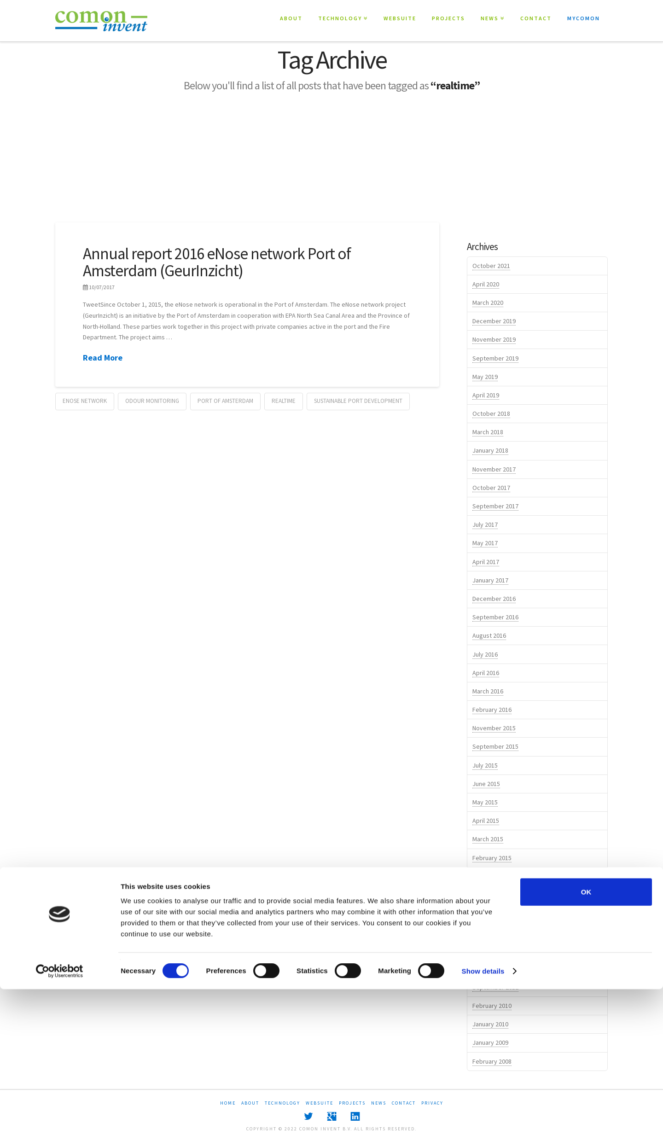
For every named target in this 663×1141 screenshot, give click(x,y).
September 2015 (495, 746)
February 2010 (492, 1005)
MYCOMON (583, 18)
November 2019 (494, 339)
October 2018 (491, 413)
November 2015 (494, 728)
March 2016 (487, 691)
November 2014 (494, 895)
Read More (102, 357)
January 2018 (490, 450)
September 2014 (495, 931)
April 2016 (485, 673)
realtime (284, 401)
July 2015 (485, 765)
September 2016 (495, 617)
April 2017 (485, 562)
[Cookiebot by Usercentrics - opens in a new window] (59, 1123)
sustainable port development (358, 401)
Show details (483, 1123)
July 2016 (485, 654)
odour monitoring (152, 401)
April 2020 (485, 284)
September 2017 (495, 506)
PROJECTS (448, 18)
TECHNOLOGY (340, 18)
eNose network (85, 401)
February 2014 (492, 969)
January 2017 (490, 580)
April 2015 (485, 820)
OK (586, 1044)
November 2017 (494, 469)
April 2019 (485, 395)
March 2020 (487, 302)
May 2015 (485, 802)
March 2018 (487, 432)
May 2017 (485, 543)
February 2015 (492, 858)
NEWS (490, 18)
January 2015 (490, 876)
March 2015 (487, 839)
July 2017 (485, 524)
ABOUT (291, 18)
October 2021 (491, 266)
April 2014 (485, 950)
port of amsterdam (225, 401)
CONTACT (536, 18)
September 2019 (495, 358)
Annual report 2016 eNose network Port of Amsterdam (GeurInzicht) (217, 262)
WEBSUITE (400, 18)
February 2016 (492, 709)
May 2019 (485, 377)
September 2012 (495, 987)
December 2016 (494, 598)
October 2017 (491, 487)
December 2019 (494, 321)
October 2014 (491, 913)
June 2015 (486, 784)
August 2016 (489, 635)
